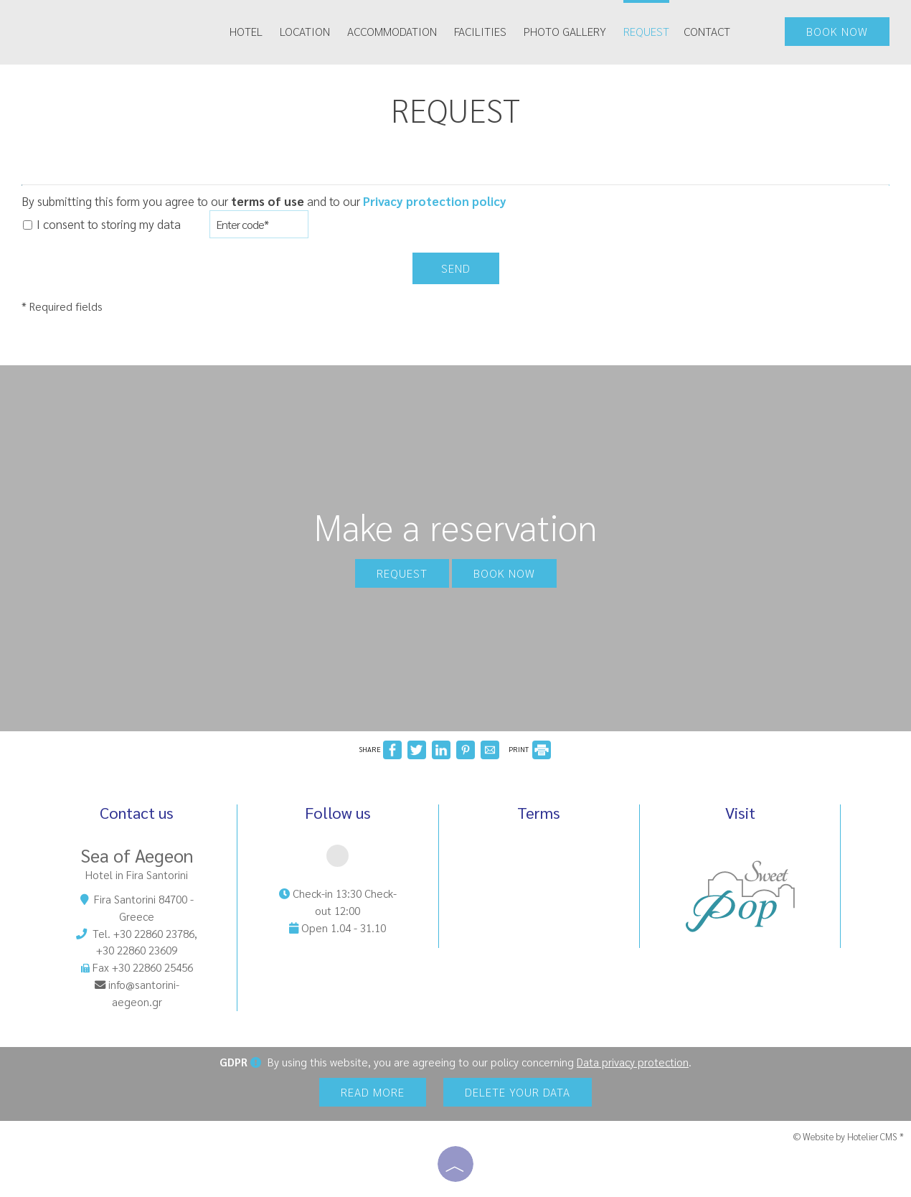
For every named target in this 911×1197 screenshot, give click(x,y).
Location (305, 31)
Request (646, 31)
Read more (373, 1091)
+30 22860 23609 (136, 950)
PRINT (530, 749)
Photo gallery (565, 31)
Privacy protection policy (434, 201)
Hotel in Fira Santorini (136, 875)
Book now (837, 31)
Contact (707, 31)
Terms (538, 813)
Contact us (137, 812)
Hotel (246, 31)
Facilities (480, 31)
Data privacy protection (633, 1062)
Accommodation (392, 31)
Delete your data (517, 1091)
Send (456, 268)
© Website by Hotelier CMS (846, 1136)
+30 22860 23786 (153, 933)
